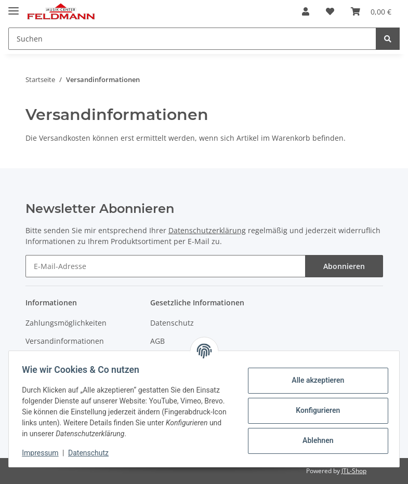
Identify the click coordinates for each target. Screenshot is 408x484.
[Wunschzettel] (330, 11)
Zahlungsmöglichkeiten (66, 323)
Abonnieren (344, 266)
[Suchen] (192, 39)
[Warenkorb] (371, 11)
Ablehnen (314, 440)
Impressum (43, 453)
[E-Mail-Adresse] (165, 266)
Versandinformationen (64, 341)
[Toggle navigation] (13, 6)
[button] (306, 11)
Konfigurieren (314, 410)
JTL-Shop (353, 470)
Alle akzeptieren (314, 380)
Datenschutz (172, 323)
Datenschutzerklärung (207, 230)
